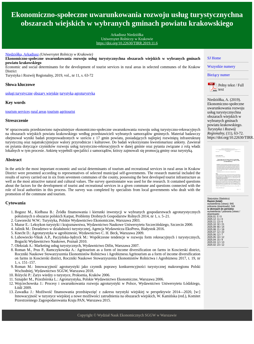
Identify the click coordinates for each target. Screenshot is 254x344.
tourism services (17, 111)
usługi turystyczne (19, 93)
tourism (53, 111)
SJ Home (214, 58)
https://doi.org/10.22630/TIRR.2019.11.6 (127, 43)
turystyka (67, 93)
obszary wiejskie (46, 93)
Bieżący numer (218, 75)
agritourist (67, 111)
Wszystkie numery (221, 66)
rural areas (38, 111)
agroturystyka (85, 93)
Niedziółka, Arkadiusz (22, 54)
